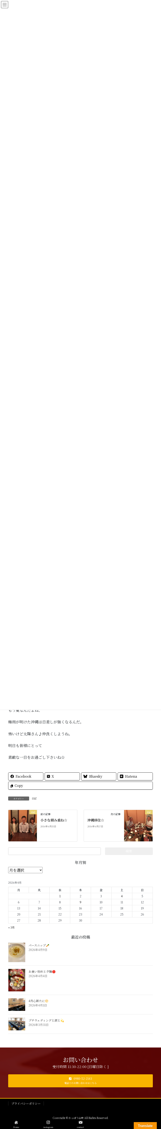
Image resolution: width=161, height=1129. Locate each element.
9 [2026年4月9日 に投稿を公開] (80, 902)
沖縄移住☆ (95, 820)
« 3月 (11, 927)
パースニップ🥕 (39, 945)
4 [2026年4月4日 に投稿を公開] (122, 896)
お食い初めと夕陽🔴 (42, 971)
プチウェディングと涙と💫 (46, 1020)
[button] (80, 1080)
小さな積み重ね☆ (53, 820)
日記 (34, 798)
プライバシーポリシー (26, 1103)
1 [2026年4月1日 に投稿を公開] (60, 896)
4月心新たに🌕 (38, 1001)
